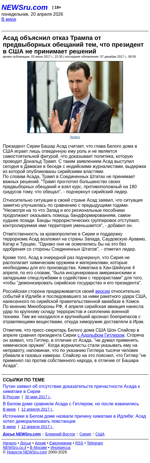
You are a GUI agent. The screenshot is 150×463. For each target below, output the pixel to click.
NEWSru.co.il (14, 447)
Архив (40, 443)
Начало (10, 443)
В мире (8, 19)
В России (11, 397)
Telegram (95, 443)
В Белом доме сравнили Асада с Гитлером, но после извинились (71, 403)
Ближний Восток (60, 434)
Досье (25, 443)
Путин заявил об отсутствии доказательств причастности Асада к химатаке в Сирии (71, 389)
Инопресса (61, 447)
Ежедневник (61, 443)
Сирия (85, 434)
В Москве (38, 447)
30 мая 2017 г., (38, 397)
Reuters (75, 137)
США (99, 434)
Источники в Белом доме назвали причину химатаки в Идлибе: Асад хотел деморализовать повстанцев (74, 419)
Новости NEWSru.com (27, 452)
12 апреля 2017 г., (37, 409)
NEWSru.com (24, 7)
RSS (79, 443)
